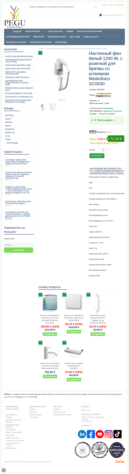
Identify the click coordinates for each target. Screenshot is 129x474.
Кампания (33, 412)
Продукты (17, 31)
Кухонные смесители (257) (17, 77)
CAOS (7, 136)
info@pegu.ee (20, 397)
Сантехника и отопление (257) (19, 97)
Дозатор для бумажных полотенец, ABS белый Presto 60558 (73, 317)
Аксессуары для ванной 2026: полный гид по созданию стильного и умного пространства (19, 176)
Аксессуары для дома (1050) (18, 65)
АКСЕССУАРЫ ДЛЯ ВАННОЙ (89, 31)
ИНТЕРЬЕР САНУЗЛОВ (16, 42)
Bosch (8, 126)
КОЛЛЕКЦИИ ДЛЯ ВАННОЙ (18, 37)
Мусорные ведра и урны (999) (18, 93)
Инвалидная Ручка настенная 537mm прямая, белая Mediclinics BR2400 (98, 319)
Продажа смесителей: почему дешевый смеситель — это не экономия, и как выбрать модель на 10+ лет (19, 190)
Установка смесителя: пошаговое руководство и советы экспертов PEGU (19, 162)
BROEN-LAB (10, 133)
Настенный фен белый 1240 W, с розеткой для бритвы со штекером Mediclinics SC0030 (76, 48)
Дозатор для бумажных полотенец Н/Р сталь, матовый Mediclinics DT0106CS (49, 319)
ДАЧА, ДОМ (75, 37)
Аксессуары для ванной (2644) (19, 56)
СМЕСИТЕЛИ (38, 37)
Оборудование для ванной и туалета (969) (18, 61)
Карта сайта (34, 417)
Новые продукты (35, 415)
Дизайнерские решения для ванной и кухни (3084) (18, 101)
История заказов (59, 412)
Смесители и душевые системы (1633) (15, 73)
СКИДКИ (69, 31)
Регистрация (119, 5)
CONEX (8, 139)
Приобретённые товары (62, 415)
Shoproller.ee (120, 461)
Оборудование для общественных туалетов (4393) (16, 83)
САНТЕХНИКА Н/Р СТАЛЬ (41, 42)
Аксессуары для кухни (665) (17, 69)
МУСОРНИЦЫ (61, 42)
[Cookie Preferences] (3, 470)
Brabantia (9, 129)
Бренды (32, 409)
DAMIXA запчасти (91, 37)
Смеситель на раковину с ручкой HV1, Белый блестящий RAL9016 (50, 365)
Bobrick (9, 122)
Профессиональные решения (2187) (19, 89)
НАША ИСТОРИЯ (32, 31)
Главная (41, 48)
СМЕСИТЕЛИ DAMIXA (57, 37)
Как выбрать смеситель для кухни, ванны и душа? (19, 203)
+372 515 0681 (86, 421)
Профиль (56, 409)
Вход (110, 5)
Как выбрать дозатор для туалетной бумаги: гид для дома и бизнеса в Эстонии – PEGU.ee (19, 215)
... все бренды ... (12, 143)
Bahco (8, 119)
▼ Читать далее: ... (105, 120)
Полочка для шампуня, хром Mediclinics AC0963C (73, 365)
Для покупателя (56, 31)
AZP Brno (9, 115)
